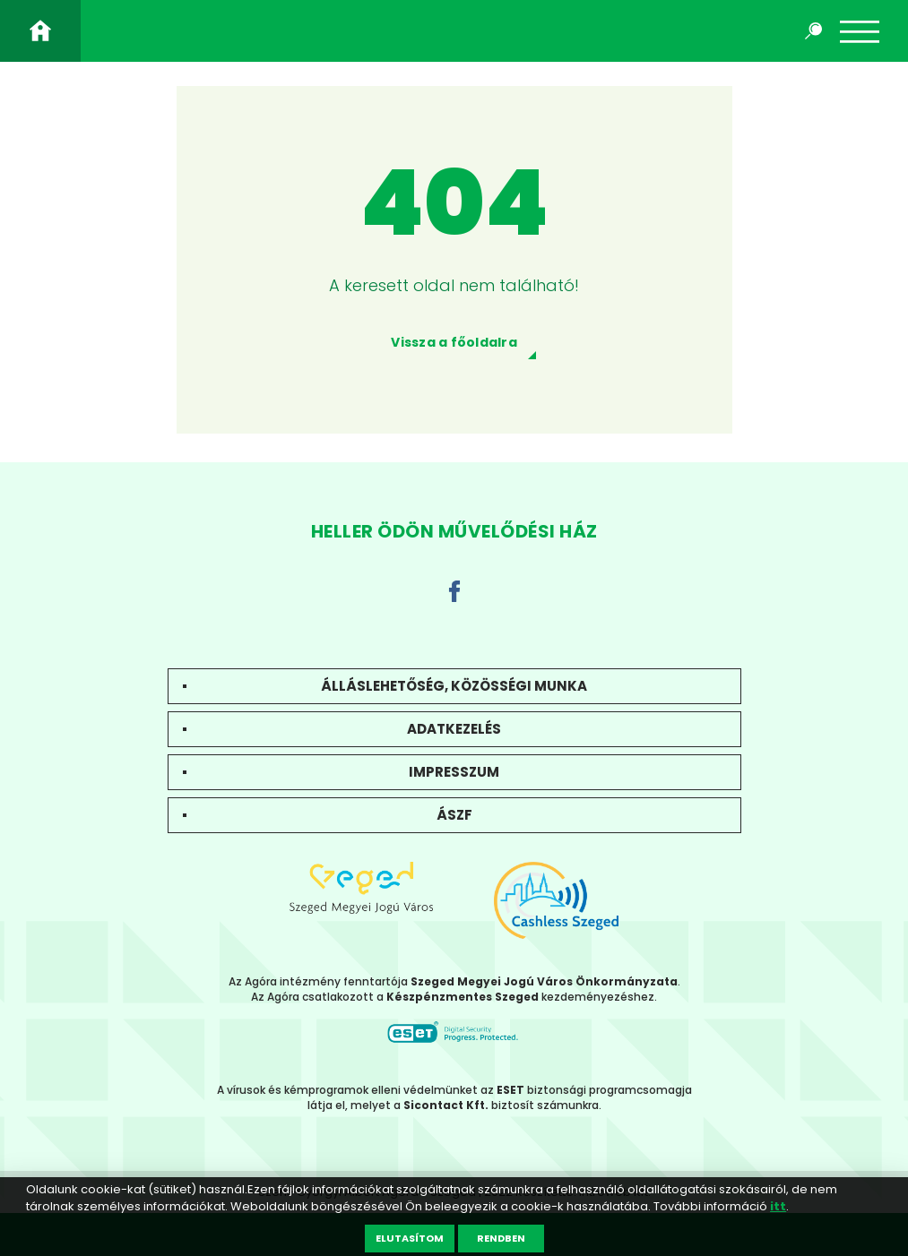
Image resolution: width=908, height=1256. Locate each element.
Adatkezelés (454, 728)
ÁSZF (454, 814)
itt (778, 1206)
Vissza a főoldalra (454, 342)
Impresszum (454, 771)
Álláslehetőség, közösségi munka (454, 685)
